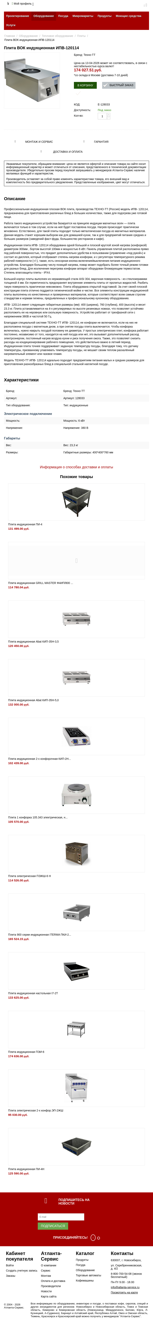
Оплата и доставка (53, 1281)
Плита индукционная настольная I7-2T (33, 993)
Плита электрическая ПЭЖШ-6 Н (29, 876)
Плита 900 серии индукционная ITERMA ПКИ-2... (39, 934)
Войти (10, 1265)
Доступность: (82, 110)
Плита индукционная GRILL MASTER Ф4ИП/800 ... (40, 583)
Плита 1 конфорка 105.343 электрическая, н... (38, 817)
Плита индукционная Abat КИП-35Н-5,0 (33, 700)
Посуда (63, 16)
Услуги (10, 25)
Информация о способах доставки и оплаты (76, 467)
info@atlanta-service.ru (125, 1287)
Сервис (45, 1270)
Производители (51, 1286)
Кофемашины (85, 1280)
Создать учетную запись (21, 1270)
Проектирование (17, 16)
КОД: (77, 104)
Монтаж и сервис (39, 141)
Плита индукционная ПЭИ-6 (26, 1051)
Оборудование (44, 16)
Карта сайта (48, 1296)
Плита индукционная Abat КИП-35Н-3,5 (33, 641)
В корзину (85, 85)
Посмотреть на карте (124, 1292)
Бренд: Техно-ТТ (84, 54)
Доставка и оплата (68, 151)
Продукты (104, 16)
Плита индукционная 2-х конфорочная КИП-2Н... (39, 758)
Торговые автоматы (88, 1275)
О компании (48, 1265)
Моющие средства (128, 16)
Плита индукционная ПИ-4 (25, 524)
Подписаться (53, 1226)
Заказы (10, 1275)
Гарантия (101, 141)
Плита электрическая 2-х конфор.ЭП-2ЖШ (35, 1110)
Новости (46, 1291)
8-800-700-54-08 (121, 1273)
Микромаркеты (83, 16)
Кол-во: (78, 115)
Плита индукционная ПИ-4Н (26, 1169)
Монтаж (46, 1275)
